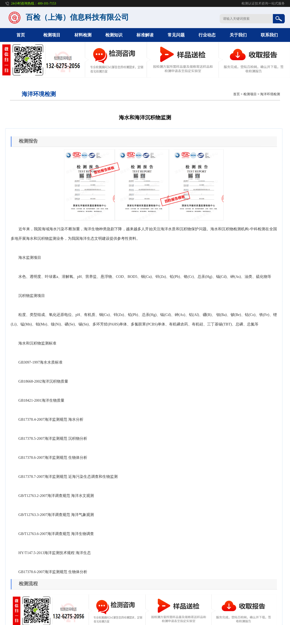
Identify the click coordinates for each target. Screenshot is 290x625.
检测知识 (113, 35)
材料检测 (83, 35)
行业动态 (207, 35)
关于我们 (238, 35)
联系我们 (269, 35)
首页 (20, 35)
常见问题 (176, 35)
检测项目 (51, 35)
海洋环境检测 (270, 94)
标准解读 (145, 35)
